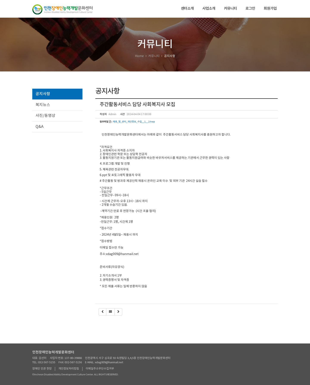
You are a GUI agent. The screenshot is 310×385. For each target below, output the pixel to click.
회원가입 (270, 8)
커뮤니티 (230, 8)
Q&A (39, 126)
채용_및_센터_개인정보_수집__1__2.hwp (134, 122)
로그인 (250, 8)
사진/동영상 (45, 115)
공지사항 (43, 94)
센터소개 (187, 8)
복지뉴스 (43, 105)
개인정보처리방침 (68, 368)
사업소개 (208, 8)
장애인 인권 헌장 (42, 368)
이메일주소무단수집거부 (100, 368)
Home (139, 56)
